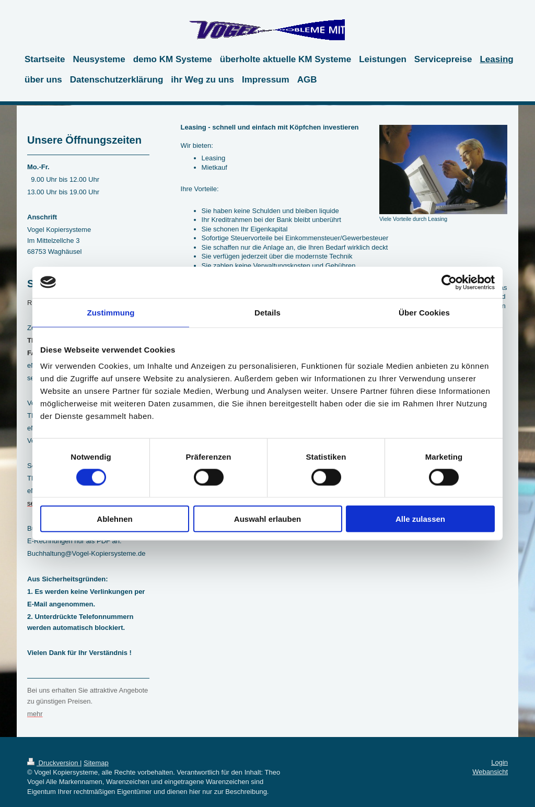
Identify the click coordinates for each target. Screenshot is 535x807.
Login (499, 762)
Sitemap (96, 763)
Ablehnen (114, 518)
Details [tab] (267, 312)
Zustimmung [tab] (111, 312)
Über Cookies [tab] (424, 312)
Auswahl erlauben (267, 518)
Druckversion (53, 763)
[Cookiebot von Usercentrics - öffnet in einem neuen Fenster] (449, 282)
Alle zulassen (420, 518)
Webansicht (490, 772)
